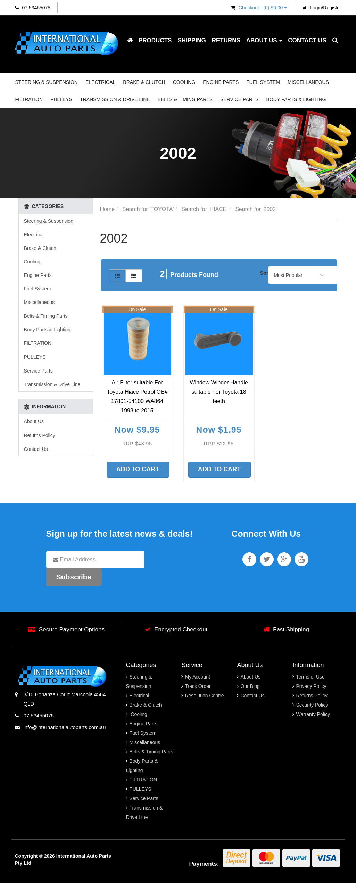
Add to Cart (137, 469)
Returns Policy (39, 435)
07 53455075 (33, 7)
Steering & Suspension (46, 82)
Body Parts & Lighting (296, 99)
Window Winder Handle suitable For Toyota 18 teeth (219, 391)
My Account (197, 677)
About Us (264, 40)
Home (107, 209)
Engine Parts (221, 82)
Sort (264, 273)
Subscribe (74, 577)
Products (155, 40)
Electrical (100, 82)
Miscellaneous (308, 82)
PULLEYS (61, 99)
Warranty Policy (313, 714)
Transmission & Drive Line (115, 99)
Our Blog (249, 686)
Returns (226, 40)
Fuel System (263, 82)
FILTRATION (29, 99)
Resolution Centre (204, 695)
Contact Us (307, 40)
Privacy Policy (311, 686)
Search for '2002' (256, 209)
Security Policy (312, 705)
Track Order (197, 686)
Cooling (184, 82)
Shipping (191, 40)
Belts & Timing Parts (185, 99)
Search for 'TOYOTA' (148, 209)
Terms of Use (310, 677)
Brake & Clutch (144, 82)
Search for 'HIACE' (204, 209)
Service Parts (239, 99)
